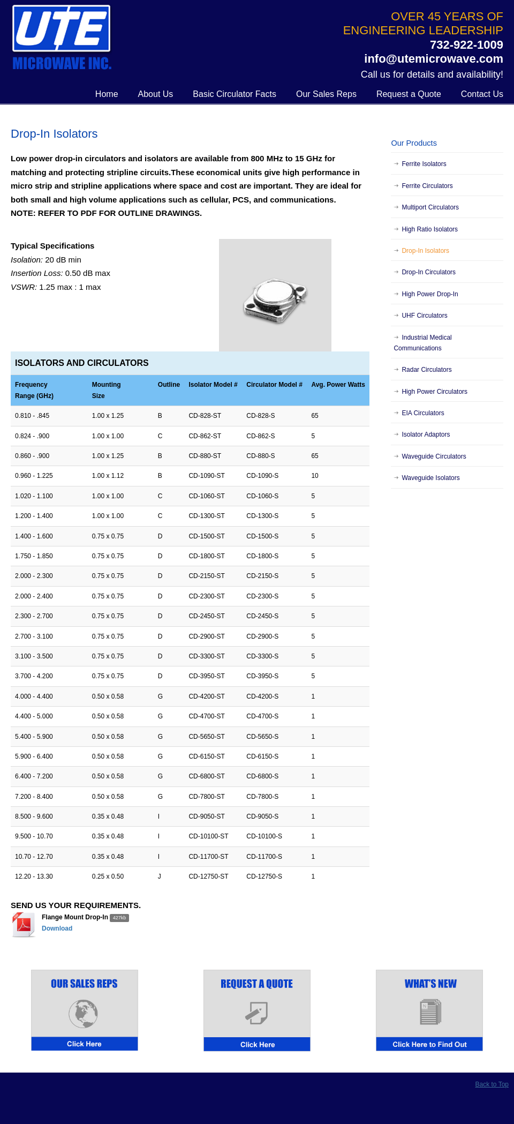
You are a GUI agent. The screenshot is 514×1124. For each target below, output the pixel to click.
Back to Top (492, 1084)
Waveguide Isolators (430, 478)
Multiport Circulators (430, 207)
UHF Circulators (424, 315)
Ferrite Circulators (427, 186)
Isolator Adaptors (426, 434)
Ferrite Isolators (424, 164)
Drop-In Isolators (425, 250)
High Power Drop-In (430, 294)
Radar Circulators (426, 369)
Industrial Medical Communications (422, 343)
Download (57, 928)
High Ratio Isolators (430, 229)
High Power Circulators (434, 391)
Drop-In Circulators (429, 272)
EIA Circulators (423, 413)
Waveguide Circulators (434, 456)
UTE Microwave (61, 38)
